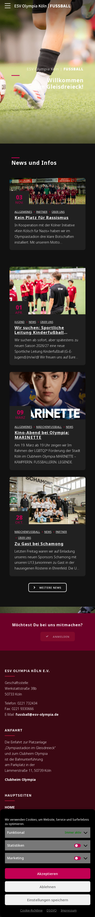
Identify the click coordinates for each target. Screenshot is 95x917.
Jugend (20, 325)
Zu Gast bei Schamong (39, 546)
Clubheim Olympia (20, 779)
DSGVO (52, 910)
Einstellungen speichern (47, 899)
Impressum (69, 910)
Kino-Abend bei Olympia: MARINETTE (42, 438)
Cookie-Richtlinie (31, 910)
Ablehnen (48, 886)
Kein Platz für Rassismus (42, 220)
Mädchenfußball (49, 430)
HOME (10, 807)
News (32, 325)
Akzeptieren (47, 873)
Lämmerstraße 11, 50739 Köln (28, 771)
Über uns (58, 215)
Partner (41, 215)
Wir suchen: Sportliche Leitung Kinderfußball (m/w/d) (39, 335)
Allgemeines (23, 215)
